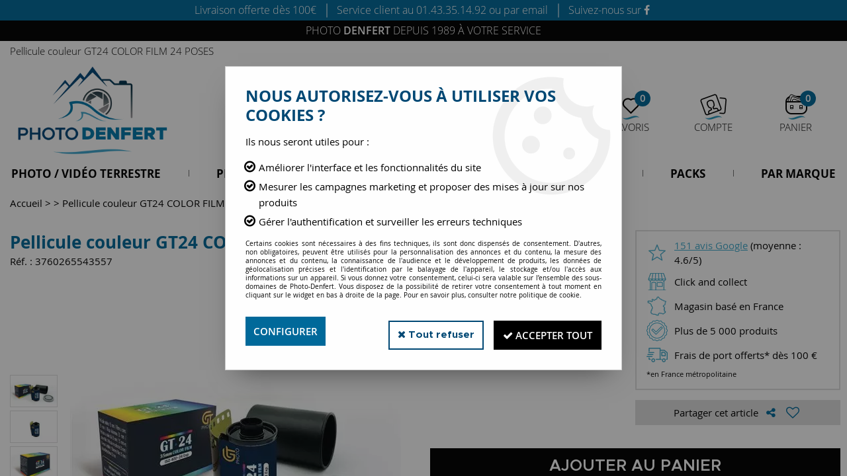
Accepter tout (542, 331)
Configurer (287, 331)
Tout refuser (422, 331)
